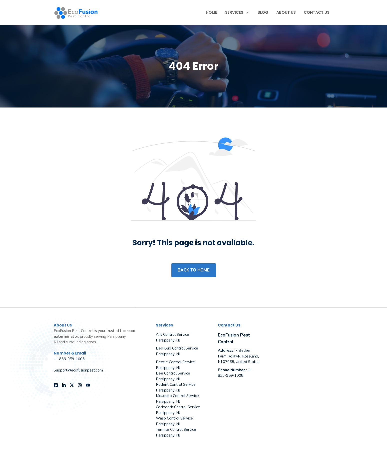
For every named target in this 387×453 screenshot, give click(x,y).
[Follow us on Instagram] (80, 385)
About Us (286, 12)
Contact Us (317, 12)
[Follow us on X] (72, 385)
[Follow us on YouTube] (88, 385)
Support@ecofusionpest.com (78, 370)
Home (211, 12)
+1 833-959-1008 (69, 359)
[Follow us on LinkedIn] (64, 385)
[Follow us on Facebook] (56, 385)
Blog (263, 12)
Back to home (194, 270)
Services (239, 12)
